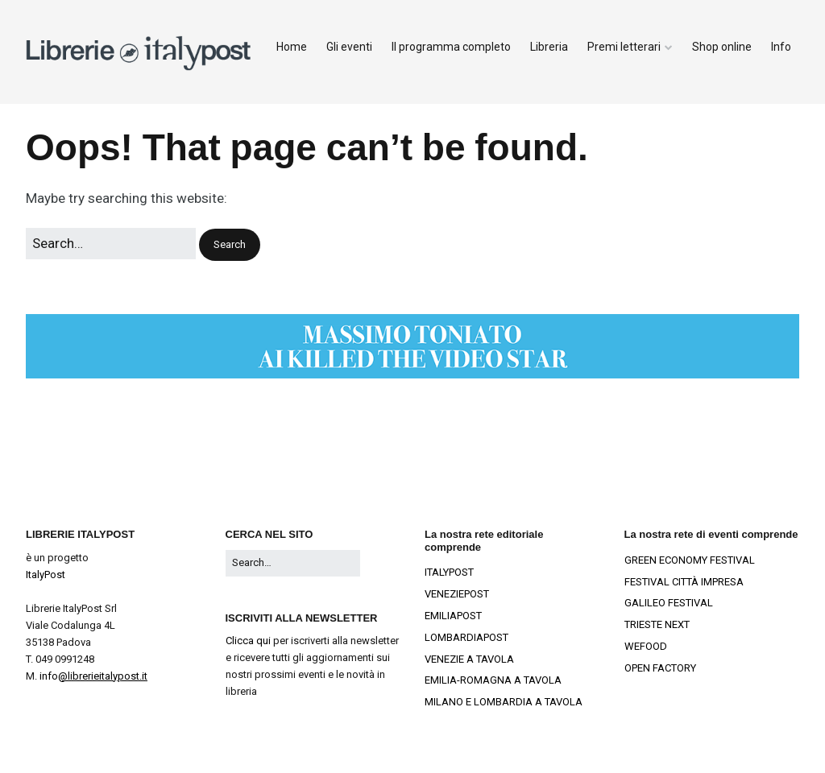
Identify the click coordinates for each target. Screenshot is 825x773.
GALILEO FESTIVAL (668, 603)
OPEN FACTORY (660, 668)
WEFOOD (645, 646)
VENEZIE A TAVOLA (469, 659)
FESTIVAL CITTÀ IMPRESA (684, 582)
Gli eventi (349, 46)
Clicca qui (248, 641)
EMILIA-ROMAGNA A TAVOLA (493, 680)
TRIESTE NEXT (657, 624)
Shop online (722, 46)
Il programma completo (451, 46)
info (93, 676)
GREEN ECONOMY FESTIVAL (689, 560)
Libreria (549, 46)
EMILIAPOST (453, 616)
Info (781, 46)
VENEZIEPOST (457, 594)
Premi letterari (624, 46)
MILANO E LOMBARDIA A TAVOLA (503, 702)
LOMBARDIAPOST (466, 637)
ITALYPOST (449, 572)
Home (291, 46)
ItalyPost (45, 574)
